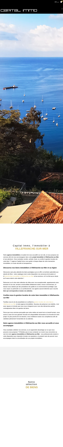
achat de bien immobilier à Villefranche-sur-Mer (19, 276)
